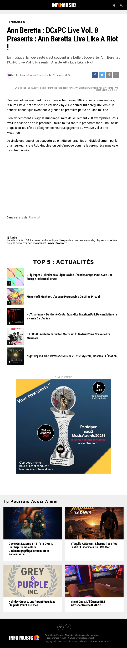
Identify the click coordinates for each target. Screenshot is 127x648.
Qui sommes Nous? (56, 638)
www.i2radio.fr (57, 243)
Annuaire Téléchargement (81, 638)
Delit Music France (54, 635)
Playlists (69, 635)
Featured (34, 217)
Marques (94, 635)
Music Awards (82, 635)
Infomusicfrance (35, 75)
